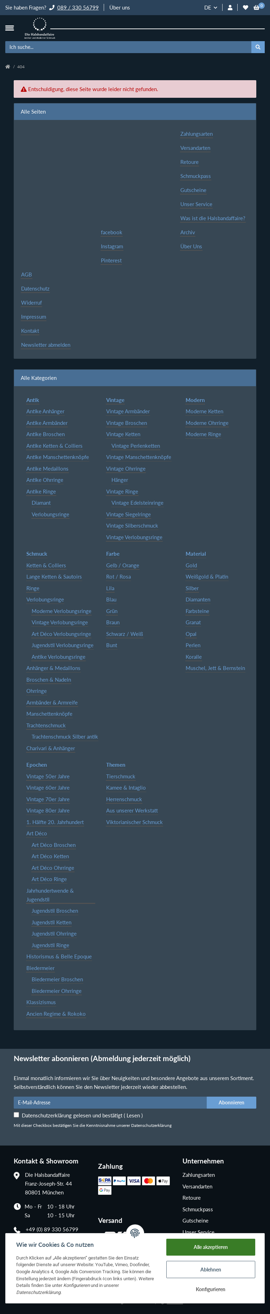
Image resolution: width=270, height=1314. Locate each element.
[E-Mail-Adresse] (110, 1103)
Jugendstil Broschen (55, 910)
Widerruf (31, 302)
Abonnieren (231, 1102)
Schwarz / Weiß (124, 634)
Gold (191, 565)
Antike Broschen (45, 434)
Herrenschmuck (124, 799)
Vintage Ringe (122, 491)
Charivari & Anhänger (50, 748)
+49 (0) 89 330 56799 (52, 1229)
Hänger (119, 480)
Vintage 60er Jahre (48, 787)
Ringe (32, 588)
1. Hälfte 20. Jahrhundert (55, 822)
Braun (113, 622)
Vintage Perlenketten (135, 445)
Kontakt (30, 330)
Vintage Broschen (126, 423)
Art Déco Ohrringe (53, 868)
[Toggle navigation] (9, 28)
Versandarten (195, 148)
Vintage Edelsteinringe (137, 502)
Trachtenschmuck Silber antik (65, 736)
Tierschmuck (120, 776)
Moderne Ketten (204, 411)
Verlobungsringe (50, 514)
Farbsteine (197, 611)
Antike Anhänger (45, 411)
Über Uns (191, 246)
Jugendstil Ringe (50, 945)
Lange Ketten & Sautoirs (54, 576)
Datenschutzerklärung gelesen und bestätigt (82, 1115)
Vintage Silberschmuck (132, 525)
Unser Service (196, 204)
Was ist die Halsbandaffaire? (212, 218)
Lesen (133, 1115)
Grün (111, 611)
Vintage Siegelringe (128, 514)
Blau (111, 599)
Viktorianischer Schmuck (134, 822)
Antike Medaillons (47, 468)
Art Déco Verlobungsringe (61, 634)
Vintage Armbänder (128, 411)
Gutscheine (193, 190)
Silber (192, 588)
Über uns (119, 7)
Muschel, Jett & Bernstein (215, 668)
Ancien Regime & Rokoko (56, 1013)
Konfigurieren (210, 1289)
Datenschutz (35, 288)
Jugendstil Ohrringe (54, 933)
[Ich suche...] (128, 47)
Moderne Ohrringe (207, 423)
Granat (193, 622)
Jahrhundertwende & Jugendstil (50, 894)
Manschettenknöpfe (49, 713)
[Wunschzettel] (245, 7)
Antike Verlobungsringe (58, 656)
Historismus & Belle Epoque (59, 956)
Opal (191, 634)
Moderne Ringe (203, 434)
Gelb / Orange (122, 565)
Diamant (41, 502)
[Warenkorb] (256, 7)
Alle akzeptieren (211, 1247)
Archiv (187, 232)
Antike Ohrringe (44, 480)
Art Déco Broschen (54, 845)
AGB (26, 274)
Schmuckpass (195, 176)
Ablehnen (210, 1269)
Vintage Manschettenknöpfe (138, 457)
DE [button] (207, 7)
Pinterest (111, 260)
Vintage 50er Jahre (48, 776)
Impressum (33, 316)
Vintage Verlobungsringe (134, 537)
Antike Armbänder (47, 423)
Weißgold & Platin (207, 576)
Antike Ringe (41, 491)
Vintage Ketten (123, 434)
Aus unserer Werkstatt (132, 810)
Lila (110, 588)
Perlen (193, 645)
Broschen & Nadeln (48, 679)
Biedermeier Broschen (57, 979)
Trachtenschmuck (46, 725)
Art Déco (36, 833)
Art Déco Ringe (49, 879)
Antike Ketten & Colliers (54, 445)
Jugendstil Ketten (51, 922)
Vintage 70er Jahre (48, 799)
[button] (230, 7)
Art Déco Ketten (50, 856)
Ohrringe (36, 691)
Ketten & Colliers (46, 565)
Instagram (112, 246)
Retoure (189, 162)
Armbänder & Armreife (52, 702)
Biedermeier (40, 968)
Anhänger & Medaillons (53, 668)
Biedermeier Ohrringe (57, 991)
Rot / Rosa (118, 576)
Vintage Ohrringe (126, 468)
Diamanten (198, 599)
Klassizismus (41, 1002)
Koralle (194, 656)
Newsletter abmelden (45, 345)
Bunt (111, 645)
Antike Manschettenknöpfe (57, 457)
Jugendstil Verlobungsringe (63, 645)
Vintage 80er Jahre (48, 810)
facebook (111, 232)
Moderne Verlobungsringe (61, 611)
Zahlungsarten (196, 133)
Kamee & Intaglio (126, 787)
